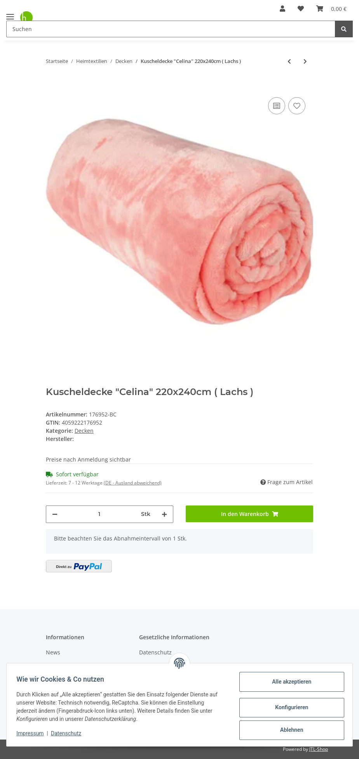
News (53, 652)
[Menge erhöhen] (164, 514)
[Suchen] (170, 29)
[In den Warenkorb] (52, 83)
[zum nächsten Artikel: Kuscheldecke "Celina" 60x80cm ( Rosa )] (305, 61)
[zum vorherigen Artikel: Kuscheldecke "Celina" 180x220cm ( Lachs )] (289, 61)
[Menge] (99, 514)
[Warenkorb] (331, 8)
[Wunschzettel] (300, 8)
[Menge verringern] (54, 514)
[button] (282, 8)
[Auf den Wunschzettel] (296, 105)
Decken (84, 430)
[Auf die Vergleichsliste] (276, 105)
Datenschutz (155, 652)
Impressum (32, 733)
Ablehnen (288, 730)
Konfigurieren (288, 707)
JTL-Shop (318, 749)
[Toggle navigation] (10, 13)
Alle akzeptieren (288, 682)
